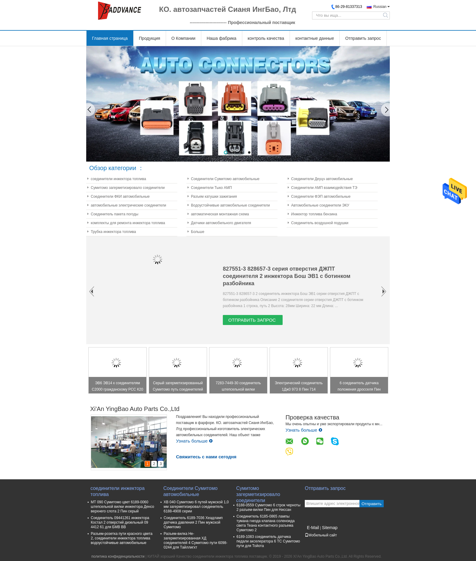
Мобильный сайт (321, 535)
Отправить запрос (363, 38)
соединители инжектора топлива (118, 179)
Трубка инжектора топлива (113, 232)
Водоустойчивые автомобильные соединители (230, 205)
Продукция (149, 38)
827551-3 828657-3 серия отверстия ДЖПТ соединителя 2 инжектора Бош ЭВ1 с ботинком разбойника (286, 276)
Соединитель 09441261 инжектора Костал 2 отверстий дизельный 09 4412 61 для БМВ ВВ (120, 522)
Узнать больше (194, 440)
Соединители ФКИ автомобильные (120, 196)
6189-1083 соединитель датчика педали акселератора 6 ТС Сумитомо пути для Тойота (268, 541)
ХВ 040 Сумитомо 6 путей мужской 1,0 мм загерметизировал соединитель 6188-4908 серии (196, 506)
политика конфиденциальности (117, 556)
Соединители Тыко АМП (211, 188)
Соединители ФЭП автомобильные (321, 196)
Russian (379, 7)
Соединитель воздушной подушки (319, 223)
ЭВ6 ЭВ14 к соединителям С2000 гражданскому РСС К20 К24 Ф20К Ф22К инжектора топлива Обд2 (117, 387)
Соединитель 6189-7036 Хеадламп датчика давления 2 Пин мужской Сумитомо (193, 522)
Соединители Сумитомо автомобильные (225, 179)
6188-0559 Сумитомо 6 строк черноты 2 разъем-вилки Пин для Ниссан (268, 507)
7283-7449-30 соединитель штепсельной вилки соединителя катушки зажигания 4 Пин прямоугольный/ (238, 387)
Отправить (372, 503)
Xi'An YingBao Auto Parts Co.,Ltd (134, 408)
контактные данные (314, 38)
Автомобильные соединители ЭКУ (320, 205)
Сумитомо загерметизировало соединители (128, 188)
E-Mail (313, 527)
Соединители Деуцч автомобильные (322, 179)
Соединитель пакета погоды (114, 214)
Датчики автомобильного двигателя (221, 223)
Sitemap (329, 527)
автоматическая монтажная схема (220, 214)
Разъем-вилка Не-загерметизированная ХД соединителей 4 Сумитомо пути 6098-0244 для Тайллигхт (195, 540)
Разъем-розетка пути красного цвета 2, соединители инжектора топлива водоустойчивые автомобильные (121, 538)
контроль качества (266, 38)
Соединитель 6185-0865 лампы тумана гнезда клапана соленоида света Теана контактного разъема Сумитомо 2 (265, 523)
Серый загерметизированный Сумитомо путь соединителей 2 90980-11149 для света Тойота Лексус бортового (178, 387)
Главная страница (110, 38)
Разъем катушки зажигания (214, 196)
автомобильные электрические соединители (128, 205)
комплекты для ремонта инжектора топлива (128, 223)
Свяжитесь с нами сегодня (206, 456)
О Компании (183, 38)
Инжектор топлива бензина (314, 214)
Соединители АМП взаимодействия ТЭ (324, 188)
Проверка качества (312, 417)
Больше (197, 232)
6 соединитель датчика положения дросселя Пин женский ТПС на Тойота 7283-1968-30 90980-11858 (359, 387)
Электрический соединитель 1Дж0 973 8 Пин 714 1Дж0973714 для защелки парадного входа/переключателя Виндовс (299, 387)
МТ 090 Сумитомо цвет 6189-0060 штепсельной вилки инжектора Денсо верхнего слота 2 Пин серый (122, 506)
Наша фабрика (221, 38)
